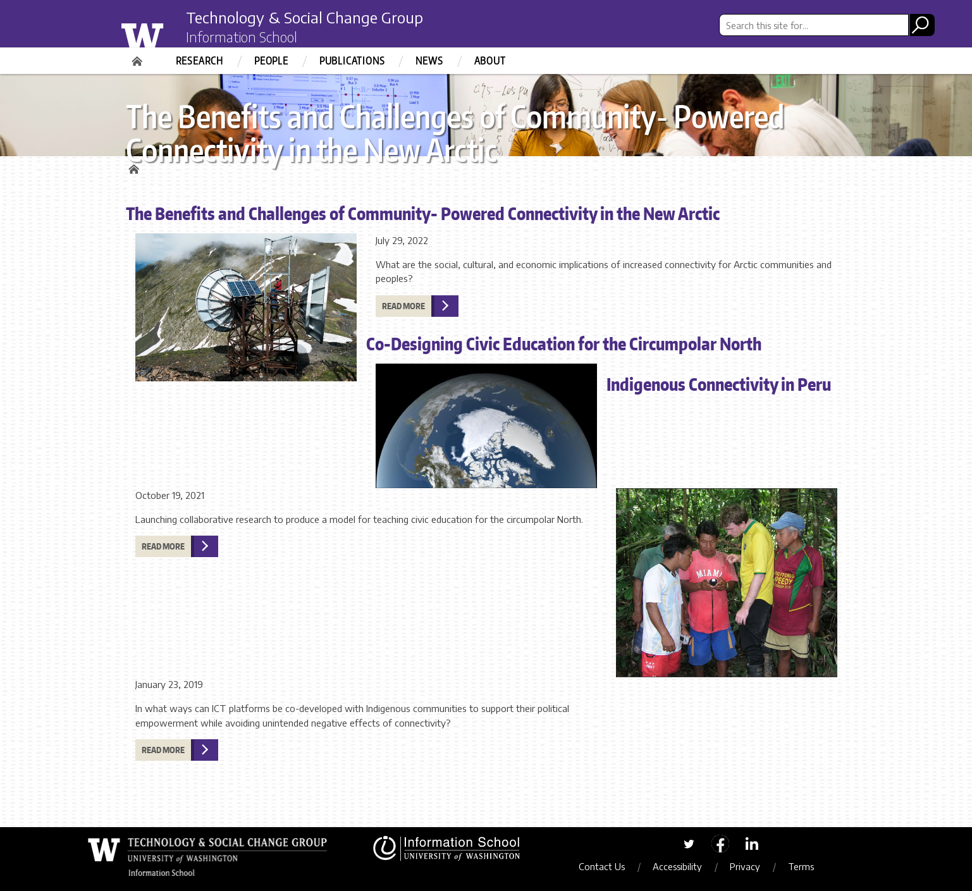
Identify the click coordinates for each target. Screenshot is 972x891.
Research (199, 60)
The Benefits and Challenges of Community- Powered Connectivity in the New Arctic (423, 213)
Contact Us (602, 866)
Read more (403, 306)
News (429, 60)
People (271, 60)
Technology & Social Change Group (304, 17)
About (490, 60)
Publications (352, 60)
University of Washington (167, 33)
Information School (241, 37)
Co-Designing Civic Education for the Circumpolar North (563, 343)
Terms (801, 866)
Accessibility (677, 866)
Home (138, 57)
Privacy (745, 866)
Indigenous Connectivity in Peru (718, 384)
